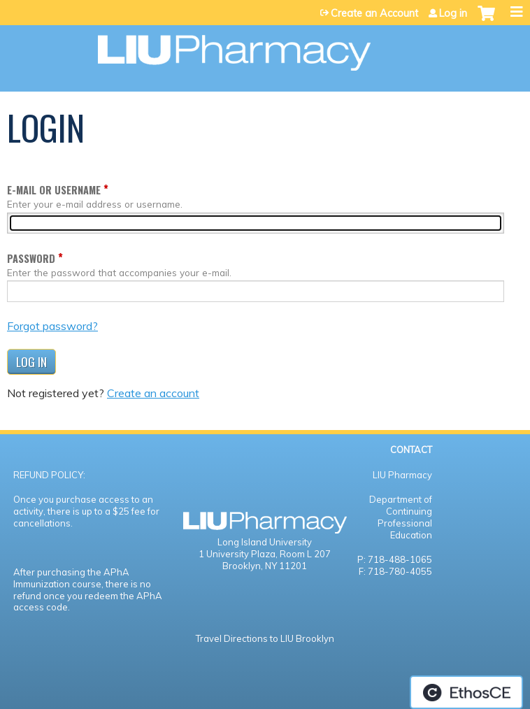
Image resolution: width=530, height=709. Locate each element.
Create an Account (374, 13)
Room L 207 (305, 553)
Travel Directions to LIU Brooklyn (265, 638)
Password (31, 258)
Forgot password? (52, 326)
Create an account (153, 393)
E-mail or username (54, 189)
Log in (453, 13)
